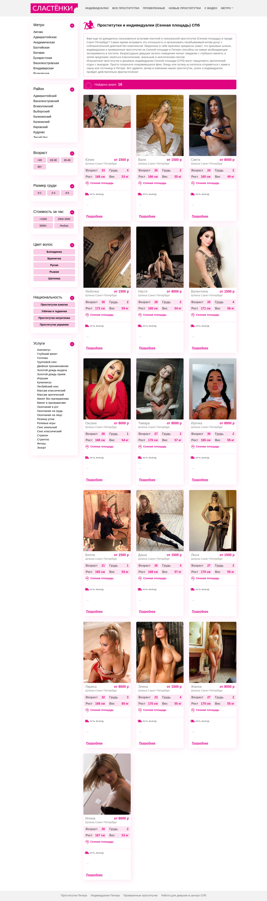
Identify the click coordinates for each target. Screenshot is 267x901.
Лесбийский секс (48, 386)
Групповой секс (47, 362)
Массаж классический (51, 390)
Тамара (144, 423)
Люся (195, 555)
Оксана (91, 423)
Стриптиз (43, 439)
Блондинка (54, 251)
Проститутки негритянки (54, 317)
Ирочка (196, 423)
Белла (90, 555)
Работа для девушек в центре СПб (183, 895)
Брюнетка (54, 258)
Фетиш (41, 443)
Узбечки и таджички (54, 311)
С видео (211, 8)
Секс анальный (47, 427)
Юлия (89, 160)
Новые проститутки (185, 8)
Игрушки (42, 378)
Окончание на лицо (49, 415)
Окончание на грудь (50, 410)
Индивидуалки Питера (105, 895)
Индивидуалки (96, 8)
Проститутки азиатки (54, 304)
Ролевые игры (46, 423)
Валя (142, 160)
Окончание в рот (48, 406)
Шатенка (54, 278)
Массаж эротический (50, 394)
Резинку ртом (45, 419)
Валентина (199, 291)
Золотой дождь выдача (52, 370)
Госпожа (42, 357)
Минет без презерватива (53, 398)
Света (195, 160)
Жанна (196, 686)
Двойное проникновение (53, 366)
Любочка (92, 291)
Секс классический (49, 431)
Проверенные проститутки (140, 895)
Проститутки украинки (54, 324)
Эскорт (41, 447)
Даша (142, 555)
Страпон (42, 435)
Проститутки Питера (74, 895)
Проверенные (154, 8)
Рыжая (54, 271)
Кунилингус (44, 382)
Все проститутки (125, 8)
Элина (143, 686)
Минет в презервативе (51, 402)
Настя (142, 291)
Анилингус (43, 349)
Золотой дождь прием (51, 374)
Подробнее (94, 216)
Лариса (91, 686)
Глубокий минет (47, 353)
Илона (90, 818)
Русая (54, 265)
